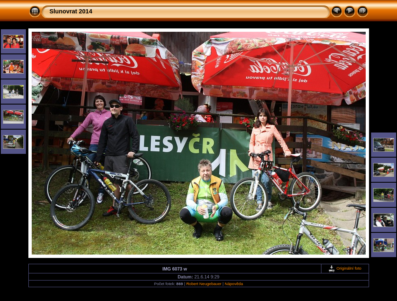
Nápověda (234, 283)
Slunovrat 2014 (71, 11)
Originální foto (344, 268)
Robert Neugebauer (203, 283)
